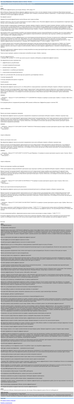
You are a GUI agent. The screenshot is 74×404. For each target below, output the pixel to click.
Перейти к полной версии (6, 402)
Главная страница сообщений (8, 400)
